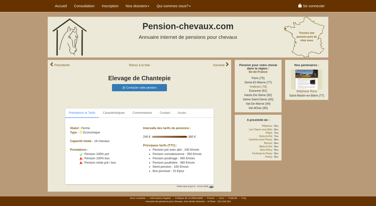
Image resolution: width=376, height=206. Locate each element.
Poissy (268, 156)
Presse (211, 198)
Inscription (110, 6)
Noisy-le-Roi (265, 136)
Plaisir (269, 133)
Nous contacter (138, 198)
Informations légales (160, 198)
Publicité (232, 198)
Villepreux (267, 126)
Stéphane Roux (306, 91)
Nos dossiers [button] (137, 6)
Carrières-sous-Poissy (260, 139)
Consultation (84, 6)
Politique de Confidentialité (189, 198)
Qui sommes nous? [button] (174, 6)
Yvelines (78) (258, 86)
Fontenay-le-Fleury (262, 153)
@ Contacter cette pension (139, 87)
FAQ (243, 198)
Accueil (61, 6)
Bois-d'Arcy (266, 150)
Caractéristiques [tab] (114, 112)
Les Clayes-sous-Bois (260, 129)
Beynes (268, 143)
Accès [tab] (182, 112)
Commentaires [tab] (142, 112)
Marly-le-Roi (265, 146)
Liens (221, 198)
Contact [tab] (165, 112)
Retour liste (139, 65)
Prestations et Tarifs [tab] (82, 112)
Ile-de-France (258, 72)
